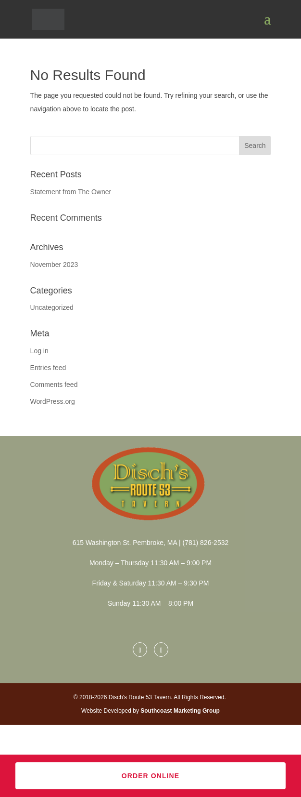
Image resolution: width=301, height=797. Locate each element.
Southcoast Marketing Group (180, 710)
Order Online (151, 776)
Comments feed (54, 384)
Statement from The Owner (71, 192)
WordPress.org (52, 401)
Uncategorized (52, 307)
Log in (39, 351)
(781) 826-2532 (205, 542)
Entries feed (48, 368)
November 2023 (54, 264)
